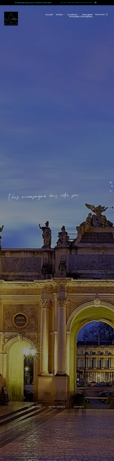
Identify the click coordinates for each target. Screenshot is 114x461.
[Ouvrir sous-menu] (64, 15)
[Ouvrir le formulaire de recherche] (106, 14)
